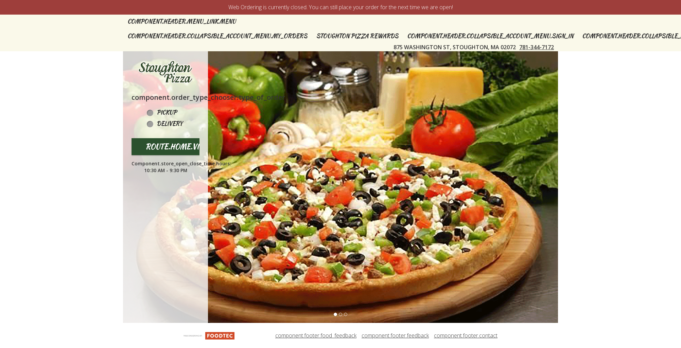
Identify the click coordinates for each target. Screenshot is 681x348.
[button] (165, 72)
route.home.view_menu (189, 146)
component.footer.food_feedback (315, 335)
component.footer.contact (465, 335)
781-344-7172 (536, 47)
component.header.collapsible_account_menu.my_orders (217, 36)
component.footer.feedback (395, 335)
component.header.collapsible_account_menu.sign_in (490, 36)
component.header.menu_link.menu (181, 21)
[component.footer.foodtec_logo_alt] (209, 335)
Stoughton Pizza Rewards (357, 36)
